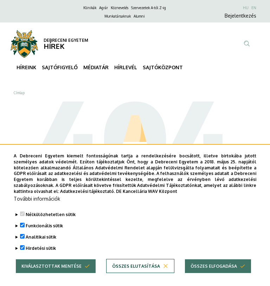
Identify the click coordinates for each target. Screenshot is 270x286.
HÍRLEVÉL (125, 67)
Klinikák (89, 8)
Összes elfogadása (214, 277)
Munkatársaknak (117, 16)
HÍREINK (26, 67)
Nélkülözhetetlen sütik (51, 225)
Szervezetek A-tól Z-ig (148, 8)
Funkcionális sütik (44, 237)
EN (253, 8)
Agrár (103, 8)
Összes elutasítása (136, 277)
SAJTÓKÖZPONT (163, 67)
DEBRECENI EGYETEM (66, 40)
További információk (37, 210)
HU (246, 8)
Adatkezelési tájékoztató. (87, 202)
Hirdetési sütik (41, 259)
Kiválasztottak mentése (51, 277)
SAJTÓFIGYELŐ (60, 67)
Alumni (139, 16)
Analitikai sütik (41, 248)
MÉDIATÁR (96, 67)
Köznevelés (119, 8)
